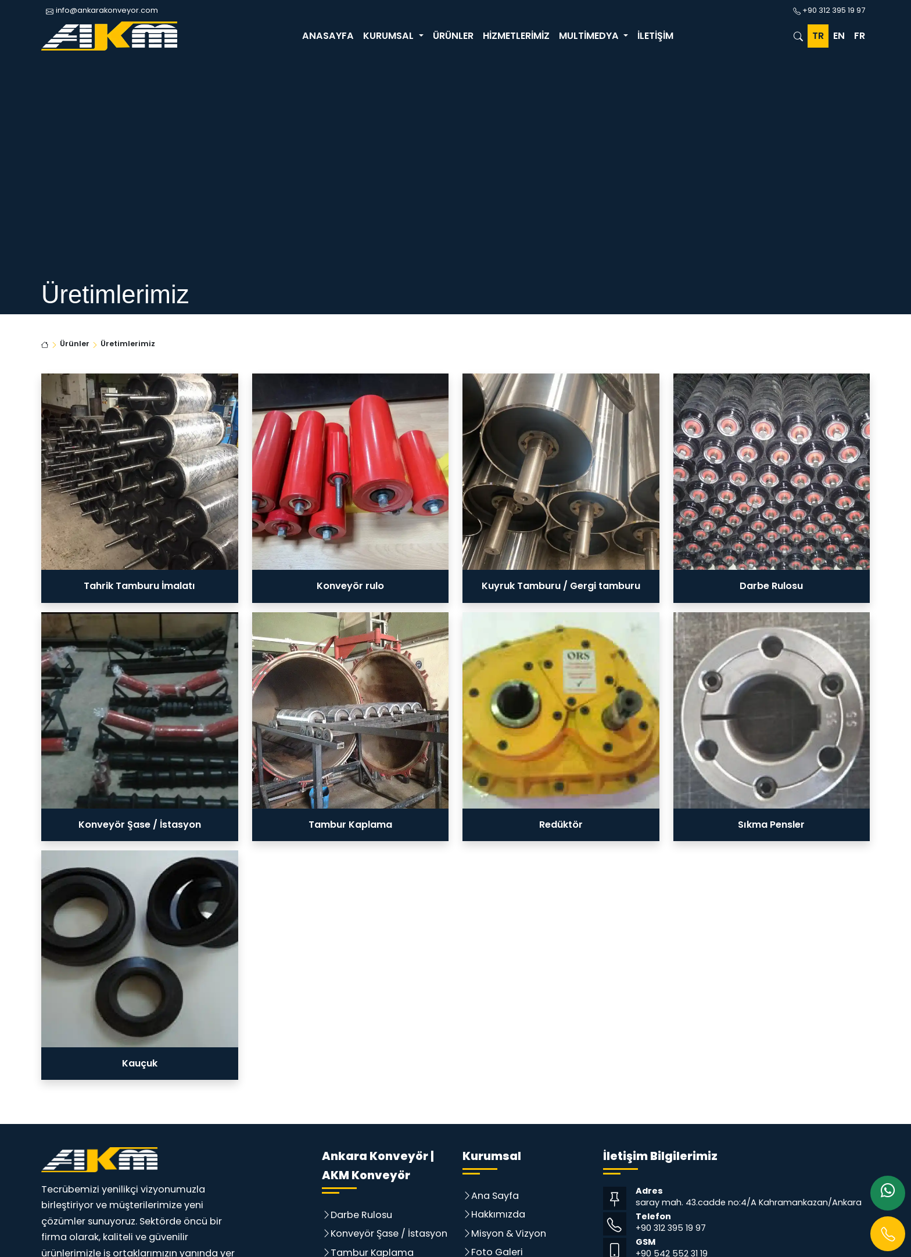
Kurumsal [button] (389, 35)
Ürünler (453, 35)
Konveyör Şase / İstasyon (389, 1233)
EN (839, 35)
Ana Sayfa (495, 1195)
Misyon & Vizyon (508, 1233)
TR (818, 35)
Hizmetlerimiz (516, 35)
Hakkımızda (498, 1214)
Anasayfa (328, 35)
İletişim (655, 35)
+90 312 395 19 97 (671, 1228)
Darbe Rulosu (361, 1215)
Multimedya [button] (590, 35)
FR (859, 35)
